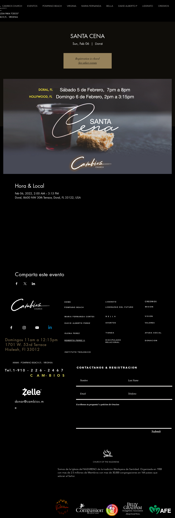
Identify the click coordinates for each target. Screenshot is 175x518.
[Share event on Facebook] (16, 283)
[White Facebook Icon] (11, 327)
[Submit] (156, 431)
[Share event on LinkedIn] (33, 283)
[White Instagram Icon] (24, 327)
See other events (87, 63)
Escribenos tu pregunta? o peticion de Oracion (97, 404)
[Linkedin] (50, 327)
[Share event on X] (25, 283)
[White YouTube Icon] (37, 327)
